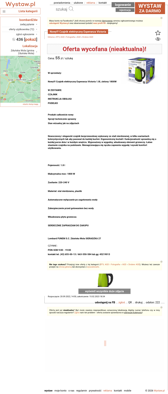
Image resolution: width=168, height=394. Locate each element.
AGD (79, 37)
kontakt (103, 2)
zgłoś (121, 302)
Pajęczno (29, 361)
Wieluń (31, 379)
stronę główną (65, 267)
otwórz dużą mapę (30, 104)
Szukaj (71, 8)
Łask (32, 343)
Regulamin (81, 390)
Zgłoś (77, 312)
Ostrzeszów (28, 354)
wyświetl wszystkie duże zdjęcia (104, 291)
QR (130, 302)
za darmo (150, 8)
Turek (31, 376)
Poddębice (29, 365)
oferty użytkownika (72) (21, 29)
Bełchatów (29, 339)
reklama (90, 2)
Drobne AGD (87, 37)
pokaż (30, 39)
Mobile (127, 390)
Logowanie (123, 5)
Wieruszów (29, 383)
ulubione (78, 2)
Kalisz (31, 350)
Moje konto (60, 390)
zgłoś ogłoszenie (25, 34)
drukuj (138, 302)
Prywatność (95, 390)
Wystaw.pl (159, 390)
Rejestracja (125, 10)
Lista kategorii (28, 11)
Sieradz (30, 368)
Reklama (107, 390)
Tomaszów (29, 372)
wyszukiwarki (93, 267)
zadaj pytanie (27, 24)
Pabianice (29, 357)
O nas (71, 390)
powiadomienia (62, 2)
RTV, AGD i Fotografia (65, 37)
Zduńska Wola (27, 386)
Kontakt (118, 390)
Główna (51, 37)
